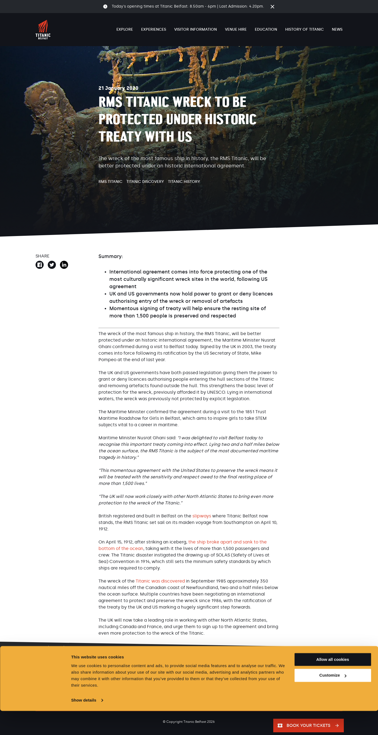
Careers (90, 668)
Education (266, 29)
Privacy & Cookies (138, 668)
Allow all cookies (332, 683)
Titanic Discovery (145, 181)
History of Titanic (304, 29)
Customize (333, 699)
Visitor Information (195, 29)
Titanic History (184, 181)
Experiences (153, 29)
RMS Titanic (110, 181)
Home (40, 648)
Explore (124, 29)
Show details (83, 724)
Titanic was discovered (160, 581)
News (337, 29)
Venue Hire (236, 29)
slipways (201, 515)
